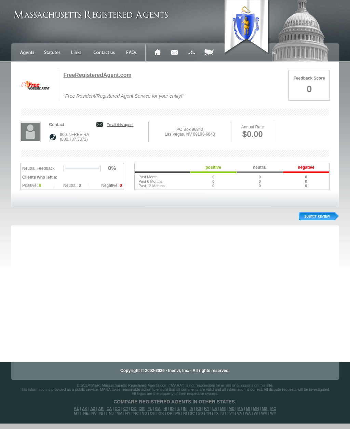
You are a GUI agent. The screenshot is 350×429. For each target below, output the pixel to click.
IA (191, 408)
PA (177, 413)
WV (264, 413)
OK (161, 413)
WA (248, 413)
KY (206, 408)
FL (149, 408)
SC (192, 413)
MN (256, 408)
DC (134, 408)
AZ (92, 408)
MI (248, 408)
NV (93, 413)
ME (223, 408)
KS (198, 408)
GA (158, 408)
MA (240, 408)
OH (153, 413)
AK (85, 408)
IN (185, 408)
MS (265, 408)
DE (142, 408)
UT (224, 413)
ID (172, 408)
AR (101, 408)
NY (127, 413)
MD (231, 408)
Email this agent (120, 125)
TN (208, 413)
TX (216, 413)
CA (109, 408)
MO (273, 408)
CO (118, 408)
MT (76, 413)
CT (126, 408)
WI (256, 413)
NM (119, 413)
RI (185, 413)
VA (239, 413)
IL (178, 408)
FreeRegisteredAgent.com (97, 75)
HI (165, 408)
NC (136, 413)
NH (102, 413)
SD (200, 413)
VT (231, 413)
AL (76, 408)
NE (86, 413)
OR (170, 413)
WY (273, 413)
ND (144, 413)
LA (214, 408)
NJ (111, 413)
